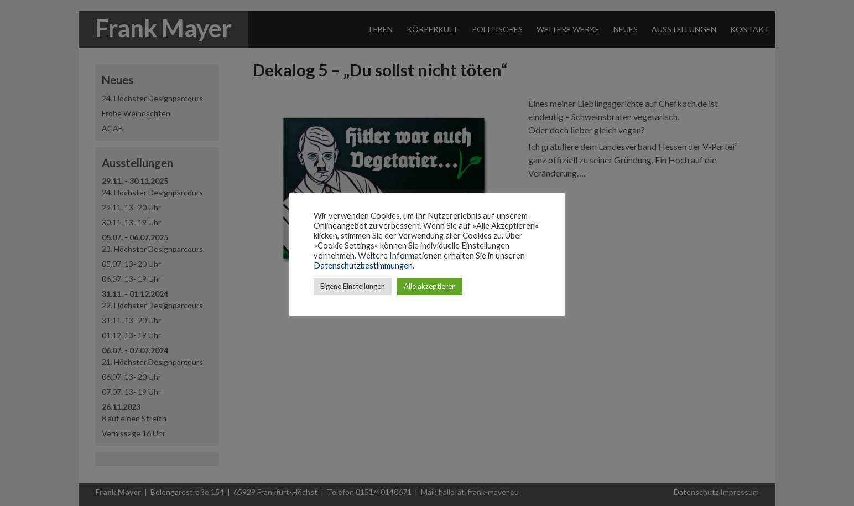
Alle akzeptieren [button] (430, 286)
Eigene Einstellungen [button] (352, 286)
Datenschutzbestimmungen (363, 265)
